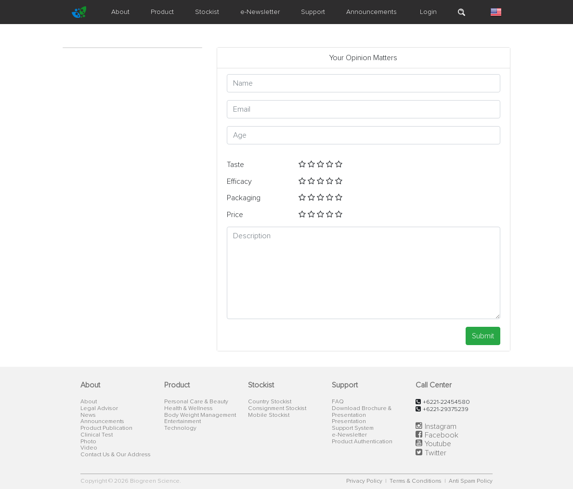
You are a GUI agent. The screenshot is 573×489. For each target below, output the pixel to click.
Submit (483, 336)
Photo (88, 442)
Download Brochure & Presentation (361, 412)
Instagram (440, 426)
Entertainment (182, 422)
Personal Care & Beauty (196, 402)
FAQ (338, 402)
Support (313, 12)
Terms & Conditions (416, 481)
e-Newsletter (260, 12)
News (88, 415)
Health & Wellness (188, 409)
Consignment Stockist (277, 409)
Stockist (207, 12)
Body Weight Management (200, 415)
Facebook (441, 435)
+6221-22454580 (446, 402)
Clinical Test (96, 435)
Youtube (438, 444)
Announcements (371, 12)
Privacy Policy (365, 481)
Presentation (349, 422)
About (120, 12)
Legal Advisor (99, 409)
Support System (353, 428)
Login (427, 12)
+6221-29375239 (446, 409)
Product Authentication (362, 442)
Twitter (435, 453)
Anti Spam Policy (471, 481)
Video (88, 448)
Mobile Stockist (268, 415)
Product (162, 12)
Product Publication (106, 428)
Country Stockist (269, 402)
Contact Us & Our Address (115, 455)
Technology (180, 428)
